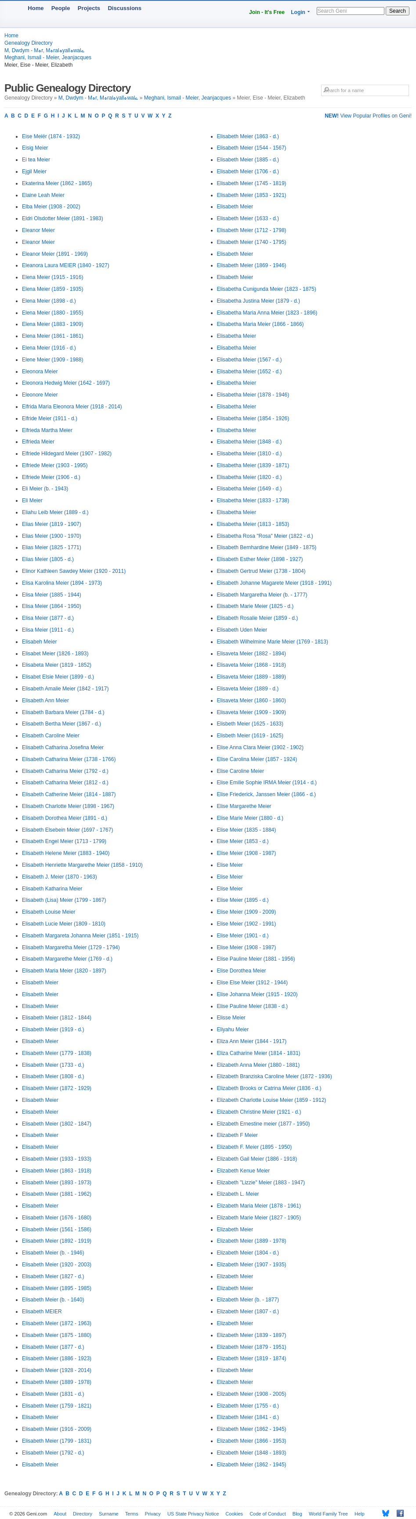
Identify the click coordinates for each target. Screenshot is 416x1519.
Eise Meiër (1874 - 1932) (51, 136)
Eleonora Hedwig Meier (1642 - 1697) (66, 383)
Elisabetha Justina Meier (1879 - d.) (258, 301)
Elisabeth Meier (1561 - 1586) (56, 1229)
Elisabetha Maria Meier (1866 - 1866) (260, 324)
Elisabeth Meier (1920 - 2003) (56, 1265)
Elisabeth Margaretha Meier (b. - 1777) (262, 595)
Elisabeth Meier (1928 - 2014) (56, 1370)
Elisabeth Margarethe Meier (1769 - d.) (67, 959)
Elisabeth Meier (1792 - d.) (53, 1453)
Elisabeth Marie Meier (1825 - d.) (255, 606)
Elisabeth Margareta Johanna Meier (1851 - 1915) (80, 936)
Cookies (234, 1513)
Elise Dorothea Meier (241, 971)
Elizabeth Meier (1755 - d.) (248, 1406)
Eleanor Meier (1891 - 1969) (55, 254)
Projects (89, 8)
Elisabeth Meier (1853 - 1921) (251, 195)
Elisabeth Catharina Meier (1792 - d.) (65, 771)
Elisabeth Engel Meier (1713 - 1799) (64, 841)
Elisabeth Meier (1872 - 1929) (56, 1088)
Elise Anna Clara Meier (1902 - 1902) (260, 747)
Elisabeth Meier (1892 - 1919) (56, 1241)
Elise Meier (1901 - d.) (243, 936)
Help (360, 1513)
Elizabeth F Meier (237, 1135)
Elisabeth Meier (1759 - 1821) (56, 1406)
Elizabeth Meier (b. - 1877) (248, 1300)
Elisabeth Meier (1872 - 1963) (56, 1323)
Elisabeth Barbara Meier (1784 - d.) (63, 712)
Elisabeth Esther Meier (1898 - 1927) (260, 559)
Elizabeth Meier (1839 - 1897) (251, 1335)
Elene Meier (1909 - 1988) (52, 360)
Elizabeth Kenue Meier (243, 1171)
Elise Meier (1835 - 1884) (246, 830)
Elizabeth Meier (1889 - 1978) (251, 1241)
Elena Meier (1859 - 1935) (52, 289)
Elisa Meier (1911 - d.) (48, 630)
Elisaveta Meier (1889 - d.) (248, 689)
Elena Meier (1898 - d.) (49, 301)
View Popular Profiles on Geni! (368, 116)
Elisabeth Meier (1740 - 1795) (251, 242)
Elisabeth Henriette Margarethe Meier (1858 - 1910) (82, 865)
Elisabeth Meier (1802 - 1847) (56, 1124)
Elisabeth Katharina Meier (52, 889)
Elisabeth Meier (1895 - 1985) (56, 1288)
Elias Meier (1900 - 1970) (51, 536)
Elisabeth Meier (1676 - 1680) (56, 1218)
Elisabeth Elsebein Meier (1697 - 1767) (67, 830)
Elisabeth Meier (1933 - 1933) (56, 1159)
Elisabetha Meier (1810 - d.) (249, 453)
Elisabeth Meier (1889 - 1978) (56, 1382)
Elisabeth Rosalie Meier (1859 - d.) (257, 618)
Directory (82, 1513)
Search (397, 11)
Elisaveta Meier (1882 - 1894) (251, 653)
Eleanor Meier (38, 230)
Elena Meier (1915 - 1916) (52, 277)
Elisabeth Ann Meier (45, 700)
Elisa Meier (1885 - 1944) (51, 595)
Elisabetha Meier (236, 336)
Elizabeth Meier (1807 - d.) (248, 1311)
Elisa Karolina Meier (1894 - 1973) (62, 583)
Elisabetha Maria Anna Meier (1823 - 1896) (267, 313)
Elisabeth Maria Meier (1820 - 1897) (64, 971)
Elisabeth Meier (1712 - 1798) (251, 230)
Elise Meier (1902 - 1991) (246, 924)
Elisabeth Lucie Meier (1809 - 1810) (63, 924)
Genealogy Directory (28, 43)
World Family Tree (328, 1513)
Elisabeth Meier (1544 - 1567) (251, 148)
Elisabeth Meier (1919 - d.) (53, 1029)
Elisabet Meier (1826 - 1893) (55, 653)
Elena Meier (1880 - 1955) (52, 313)
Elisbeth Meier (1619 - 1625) (250, 736)
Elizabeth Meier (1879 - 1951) (251, 1347)
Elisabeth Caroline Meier (51, 736)
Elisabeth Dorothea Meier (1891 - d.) (64, 818)
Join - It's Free (267, 12)
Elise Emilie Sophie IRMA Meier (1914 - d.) (267, 782)
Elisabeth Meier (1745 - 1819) (251, 183)
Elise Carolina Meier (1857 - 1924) (257, 759)
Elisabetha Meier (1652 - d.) (249, 371)
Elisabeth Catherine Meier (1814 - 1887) (69, 794)
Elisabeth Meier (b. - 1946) (53, 1253)
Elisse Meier (231, 1018)
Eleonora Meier (40, 371)
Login (298, 12)
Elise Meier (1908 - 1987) (246, 853)
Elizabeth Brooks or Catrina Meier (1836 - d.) (269, 1088)
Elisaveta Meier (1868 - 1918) (251, 665)
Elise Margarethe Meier (244, 806)
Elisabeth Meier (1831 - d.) (53, 1394)
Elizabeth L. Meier (238, 1194)
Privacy (153, 1513)
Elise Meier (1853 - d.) (243, 841)
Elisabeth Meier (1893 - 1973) (56, 1182)
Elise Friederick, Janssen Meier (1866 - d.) (266, 794)
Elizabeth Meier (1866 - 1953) (251, 1441)
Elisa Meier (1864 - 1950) (51, 606)
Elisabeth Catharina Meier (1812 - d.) (65, 782)
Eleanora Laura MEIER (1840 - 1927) (65, 265)
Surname (109, 1513)
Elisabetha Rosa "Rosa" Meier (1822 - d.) (265, 536)
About (60, 1513)
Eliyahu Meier (233, 1029)
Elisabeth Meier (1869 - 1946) (251, 265)
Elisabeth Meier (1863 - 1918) (56, 1171)
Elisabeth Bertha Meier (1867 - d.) (61, 724)
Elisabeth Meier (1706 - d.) (248, 171)
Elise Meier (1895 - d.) (243, 900)
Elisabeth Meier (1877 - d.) (53, 1347)
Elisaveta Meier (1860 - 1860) (251, 700)
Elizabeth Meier (235, 1229)
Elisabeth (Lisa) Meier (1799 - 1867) (64, 900)
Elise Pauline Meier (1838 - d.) (252, 1006)
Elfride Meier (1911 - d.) (49, 418)
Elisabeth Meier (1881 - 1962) (56, 1194)
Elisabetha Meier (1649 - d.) (249, 489)
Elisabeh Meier (39, 642)
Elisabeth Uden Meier (242, 630)
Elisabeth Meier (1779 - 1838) (56, 1053)
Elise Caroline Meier (240, 771)
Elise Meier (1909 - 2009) (246, 912)
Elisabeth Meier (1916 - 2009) (56, 1429)
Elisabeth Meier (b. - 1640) (53, 1300)
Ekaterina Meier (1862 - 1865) (57, 183)
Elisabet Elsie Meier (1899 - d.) (58, 677)
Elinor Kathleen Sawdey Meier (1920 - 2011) (74, 571)
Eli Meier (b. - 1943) (45, 489)
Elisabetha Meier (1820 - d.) (249, 477)
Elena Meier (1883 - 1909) (52, 324)
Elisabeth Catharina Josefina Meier (63, 747)
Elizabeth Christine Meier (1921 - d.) (259, 1112)
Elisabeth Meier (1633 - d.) (248, 218)
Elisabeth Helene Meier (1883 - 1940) (65, 853)
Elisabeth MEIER (42, 1311)
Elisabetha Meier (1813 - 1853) (253, 524)
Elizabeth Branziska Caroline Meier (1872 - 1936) (274, 1076)
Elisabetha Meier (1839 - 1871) (253, 465)
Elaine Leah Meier (43, 195)
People (60, 8)
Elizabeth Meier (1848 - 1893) (251, 1453)
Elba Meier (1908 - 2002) (51, 207)
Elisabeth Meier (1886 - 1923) (56, 1358)
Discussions (124, 8)
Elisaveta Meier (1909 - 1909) (251, 712)
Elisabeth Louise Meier (48, 912)
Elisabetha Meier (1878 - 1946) (253, 395)
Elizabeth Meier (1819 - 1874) (251, 1358)
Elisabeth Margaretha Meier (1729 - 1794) (71, 947)
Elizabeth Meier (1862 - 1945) (251, 1429)
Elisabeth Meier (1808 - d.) (53, 1076)
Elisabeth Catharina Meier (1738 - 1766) (69, 759)
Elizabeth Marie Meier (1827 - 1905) (259, 1218)
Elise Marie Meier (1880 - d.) (250, 818)
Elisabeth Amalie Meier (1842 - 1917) (65, 689)
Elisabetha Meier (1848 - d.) (249, 442)
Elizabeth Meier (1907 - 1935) (251, 1265)
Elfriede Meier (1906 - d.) (51, 477)
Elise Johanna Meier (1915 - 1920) (257, 994)
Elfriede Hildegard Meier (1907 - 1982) (67, 453)
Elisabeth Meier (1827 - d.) (53, 1276)
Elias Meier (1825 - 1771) (51, 547)
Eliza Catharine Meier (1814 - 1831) (258, 1053)
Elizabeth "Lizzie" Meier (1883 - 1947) (261, 1182)
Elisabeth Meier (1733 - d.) (53, 1065)
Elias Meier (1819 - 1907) (51, 524)
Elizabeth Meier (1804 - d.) (248, 1253)
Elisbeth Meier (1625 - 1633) (250, 724)
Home (35, 8)
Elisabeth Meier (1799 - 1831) (56, 1441)
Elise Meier (230, 865)
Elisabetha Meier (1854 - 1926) (253, 418)
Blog (297, 1513)
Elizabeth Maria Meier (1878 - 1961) (259, 1206)
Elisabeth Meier (40, 982)
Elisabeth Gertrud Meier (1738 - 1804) (261, 571)
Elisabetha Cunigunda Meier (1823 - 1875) (266, 289)
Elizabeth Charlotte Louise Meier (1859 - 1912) (271, 1100)
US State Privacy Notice (193, 1513)
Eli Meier (32, 500)
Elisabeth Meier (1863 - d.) (248, 136)
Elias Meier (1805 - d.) (48, 559)
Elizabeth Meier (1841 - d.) (248, 1417)
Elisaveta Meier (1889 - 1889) (251, 677)
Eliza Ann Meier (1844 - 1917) (252, 1041)
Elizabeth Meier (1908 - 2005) (251, 1394)
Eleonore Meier (40, 395)
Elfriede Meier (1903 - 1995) (54, 465)
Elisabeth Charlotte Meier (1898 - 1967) (68, 806)
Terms (131, 1513)
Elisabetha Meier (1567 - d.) (249, 360)
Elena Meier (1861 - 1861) (52, 336)
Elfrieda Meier (38, 442)
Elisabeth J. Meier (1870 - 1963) (59, 877)
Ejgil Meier (34, 171)
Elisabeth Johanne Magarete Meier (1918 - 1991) (274, 583)
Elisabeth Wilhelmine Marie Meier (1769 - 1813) (272, 642)
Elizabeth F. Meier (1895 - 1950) (254, 1147)
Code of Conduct (268, 1513)
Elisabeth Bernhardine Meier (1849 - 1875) (267, 547)
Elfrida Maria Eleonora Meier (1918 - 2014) (72, 407)
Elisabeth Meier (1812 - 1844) (56, 1018)
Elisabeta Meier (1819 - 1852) (56, 665)
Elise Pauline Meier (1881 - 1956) (256, 959)
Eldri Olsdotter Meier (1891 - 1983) (62, 218)
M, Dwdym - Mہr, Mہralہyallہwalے (44, 50)
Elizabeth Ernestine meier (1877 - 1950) (263, 1124)
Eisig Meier (35, 148)
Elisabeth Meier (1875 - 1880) (56, 1335)
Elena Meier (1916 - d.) (49, 348)
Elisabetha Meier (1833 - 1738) (253, 500)
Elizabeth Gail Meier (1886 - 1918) (257, 1159)
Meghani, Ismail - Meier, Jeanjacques (47, 57)
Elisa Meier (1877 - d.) (48, 618)
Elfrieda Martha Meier (47, 430)
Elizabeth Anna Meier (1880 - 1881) (258, 1065)
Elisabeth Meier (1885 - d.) (248, 160)
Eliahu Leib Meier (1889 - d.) (55, 512)
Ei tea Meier (36, 160)
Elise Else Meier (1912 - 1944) (252, 982)
